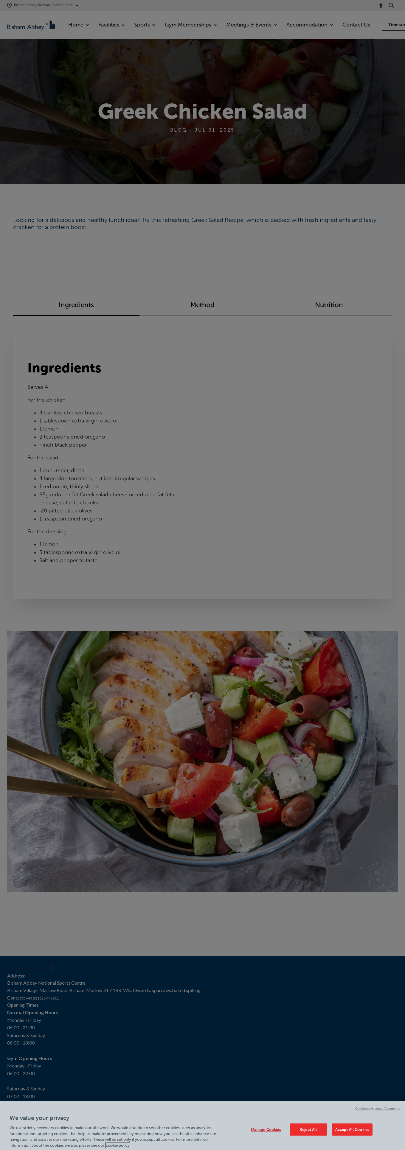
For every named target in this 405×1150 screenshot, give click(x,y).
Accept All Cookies (352, 1133)
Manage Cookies (266, 1133)
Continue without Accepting (378, 1112)
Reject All (308, 1133)
